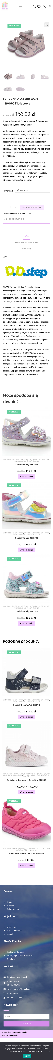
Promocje (27, 459)
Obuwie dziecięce (19, 461)
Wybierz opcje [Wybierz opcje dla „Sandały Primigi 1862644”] (26, 476)
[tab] (26, 236)
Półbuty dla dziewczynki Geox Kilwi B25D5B (26, 780)
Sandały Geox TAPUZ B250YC (26, 705)
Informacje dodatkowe (26, 242)
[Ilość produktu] (10, 207)
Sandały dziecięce (33, 461)
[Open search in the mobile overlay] (34, 6)
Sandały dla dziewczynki (40, 459)
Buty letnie (7, 459)
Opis (26, 236)
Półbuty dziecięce (30, 850)
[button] (20, 7)
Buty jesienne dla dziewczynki (24, 773)
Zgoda (27, 1056)
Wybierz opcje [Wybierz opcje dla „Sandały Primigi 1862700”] (26, 550)
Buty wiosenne (41, 773)
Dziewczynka (17, 775)
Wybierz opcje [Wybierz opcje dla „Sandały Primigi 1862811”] (26, 623)
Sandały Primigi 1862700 (26, 538)
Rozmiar (8, 191)
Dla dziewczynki (17, 459)
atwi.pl (24, 1032)
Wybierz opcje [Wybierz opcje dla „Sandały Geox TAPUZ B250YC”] (26, 717)
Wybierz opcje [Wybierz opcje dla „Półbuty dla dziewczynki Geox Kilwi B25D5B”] (26, 792)
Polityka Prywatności (10, 1035)
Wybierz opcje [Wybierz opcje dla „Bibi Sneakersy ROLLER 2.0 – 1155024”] (26, 866)
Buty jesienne (8, 773)
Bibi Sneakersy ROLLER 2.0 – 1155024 (26, 853)
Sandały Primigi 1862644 (26, 464)
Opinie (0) (26, 249)
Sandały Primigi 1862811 (26, 611)
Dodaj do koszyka (31, 207)
